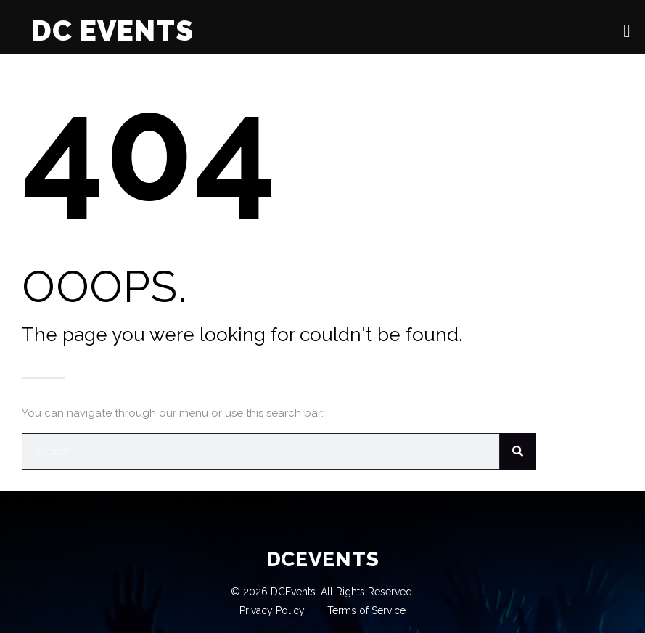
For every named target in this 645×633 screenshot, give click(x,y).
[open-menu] (626, 31)
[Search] (518, 451)
